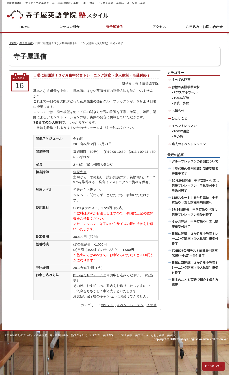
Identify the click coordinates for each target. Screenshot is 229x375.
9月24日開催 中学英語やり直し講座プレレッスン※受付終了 (194, 212)
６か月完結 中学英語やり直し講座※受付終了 (195, 224)
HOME (25, 27)
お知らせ (107, 305)
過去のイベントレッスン (189, 144)
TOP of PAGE (213, 366)
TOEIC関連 (181, 98)
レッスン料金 (69, 27)
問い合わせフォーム (85, 127)
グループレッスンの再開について (195, 161)
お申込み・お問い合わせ (204, 27)
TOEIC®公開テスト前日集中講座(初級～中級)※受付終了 (195, 253)
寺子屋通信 (114, 27)
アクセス (159, 27)
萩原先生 (79, 172)
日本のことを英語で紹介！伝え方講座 (195, 282)
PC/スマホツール (185, 92)
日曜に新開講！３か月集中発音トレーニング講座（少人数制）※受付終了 (195, 267)
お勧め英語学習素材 (186, 87)
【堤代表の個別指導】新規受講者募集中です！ (195, 171)
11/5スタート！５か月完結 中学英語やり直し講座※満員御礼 (195, 200)
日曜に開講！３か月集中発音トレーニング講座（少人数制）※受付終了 (195, 238)
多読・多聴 (181, 103)
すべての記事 (181, 79)
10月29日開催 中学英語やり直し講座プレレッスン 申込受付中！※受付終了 (195, 185)
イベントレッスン (130, 305)
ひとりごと (179, 118)
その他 (152, 305)
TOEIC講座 (181, 131)
